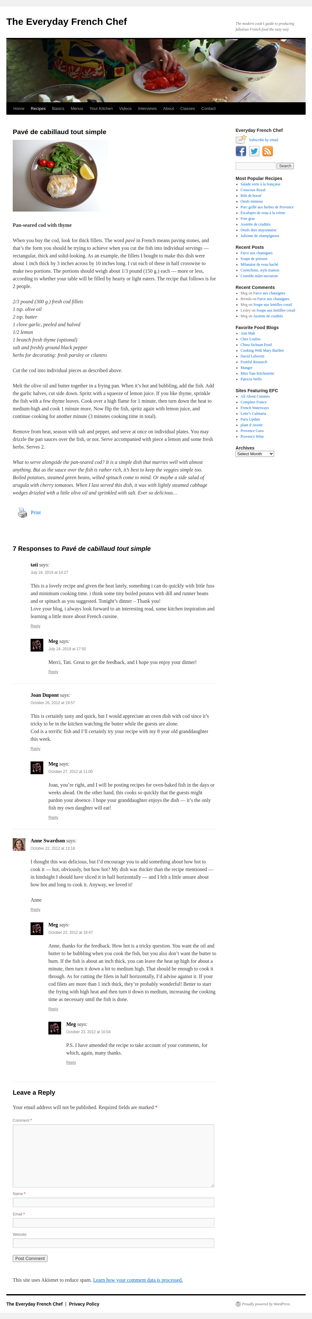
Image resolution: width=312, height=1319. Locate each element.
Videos (125, 108)
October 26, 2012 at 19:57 (53, 703)
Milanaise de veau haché (259, 264)
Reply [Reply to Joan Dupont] (35, 748)
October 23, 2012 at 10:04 (88, 1032)
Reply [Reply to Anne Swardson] (35, 909)
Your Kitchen (101, 108)
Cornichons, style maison (260, 270)
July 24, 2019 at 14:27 (49, 572)
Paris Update (250, 419)
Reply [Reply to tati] (35, 626)
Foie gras (248, 218)
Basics (58, 108)
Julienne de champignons (260, 236)
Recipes (38, 108)
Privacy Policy (84, 1304)
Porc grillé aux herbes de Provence (267, 207)
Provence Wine (252, 436)
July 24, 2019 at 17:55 (67, 649)
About (168, 108)
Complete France (254, 402)
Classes (187, 108)
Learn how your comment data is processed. (138, 1280)
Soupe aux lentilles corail (272, 304)
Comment (22, 1120)
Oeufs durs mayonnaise (259, 230)
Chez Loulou (250, 339)
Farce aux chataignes (257, 253)
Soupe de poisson (254, 258)
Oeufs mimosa (252, 201)
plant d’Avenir (252, 425)
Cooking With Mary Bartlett (262, 350)
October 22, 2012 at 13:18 (53, 848)
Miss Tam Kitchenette (257, 373)
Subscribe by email (263, 140)
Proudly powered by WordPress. (266, 1304)
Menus (77, 108)
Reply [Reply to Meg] (53, 672)
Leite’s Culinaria (253, 413)
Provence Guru (252, 431)
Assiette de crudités (256, 224)
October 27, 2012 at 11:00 (70, 771)
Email (19, 1214)
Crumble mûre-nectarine (259, 276)
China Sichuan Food (256, 344)
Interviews (147, 108)
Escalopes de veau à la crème (263, 213)
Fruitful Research (254, 362)
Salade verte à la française (260, 184)
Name (19, 1194)
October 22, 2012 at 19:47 (70, 932)
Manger (246, 367)
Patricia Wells (251, 379)
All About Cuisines (255, 396)
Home (19, 108)
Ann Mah (248, 333)
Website (19, 1234)
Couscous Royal (253, 190)
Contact (209, 108)
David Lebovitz (253, 356)
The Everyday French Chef (66, 21)
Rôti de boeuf (251, 195)
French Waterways (255, 408)
